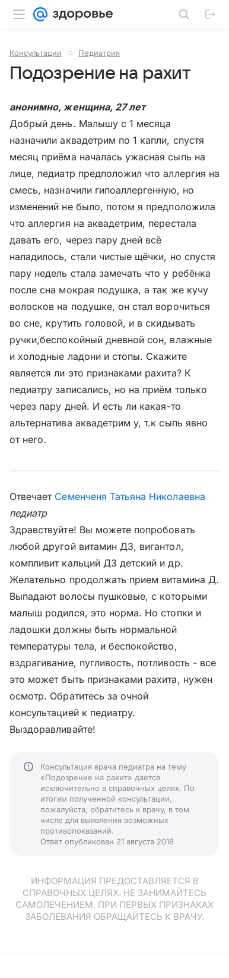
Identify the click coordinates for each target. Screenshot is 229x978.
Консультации (35, 53)
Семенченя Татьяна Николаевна (130, 496)
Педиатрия (99, 53)
